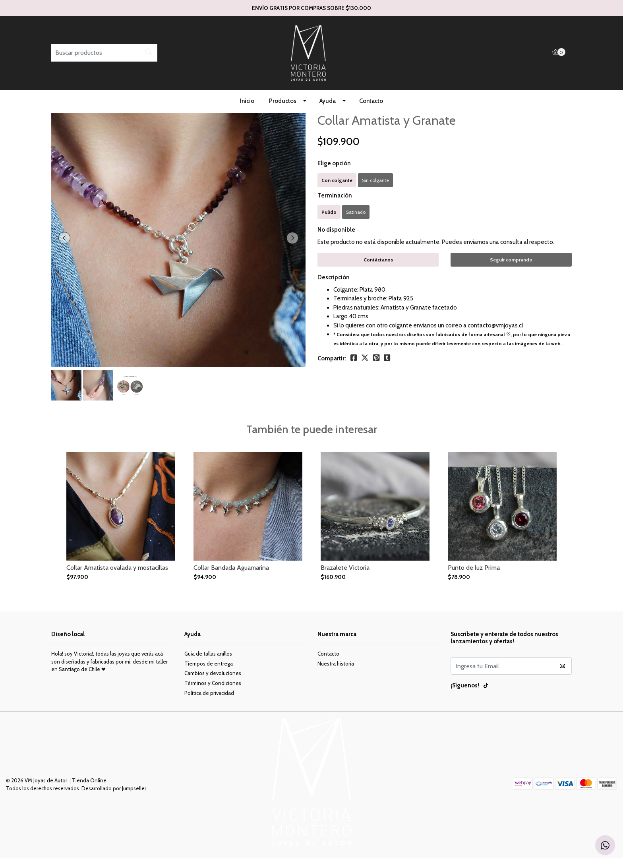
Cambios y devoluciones (212, 678)
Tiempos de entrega (208, 668)
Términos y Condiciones (212, 688)
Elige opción (334, 168)
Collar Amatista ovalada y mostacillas (117, 572)
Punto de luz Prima (474, 572)
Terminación (334, 200)
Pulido (329, 217)
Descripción (333, 282)
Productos (282, 105)
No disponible (336, 234)
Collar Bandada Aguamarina (231, 572)
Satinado (356, 217)
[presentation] (65, 243)
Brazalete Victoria (345, 572)
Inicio (247, 105)
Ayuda (327, 105)
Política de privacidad (209, 698)
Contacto (371, 105)
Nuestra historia (335, 668)
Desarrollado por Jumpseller (113, 793)
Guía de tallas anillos (208, 658)
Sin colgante (375, 185)
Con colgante (336, 185)
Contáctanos (378, 264)
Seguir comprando (511, 264)
